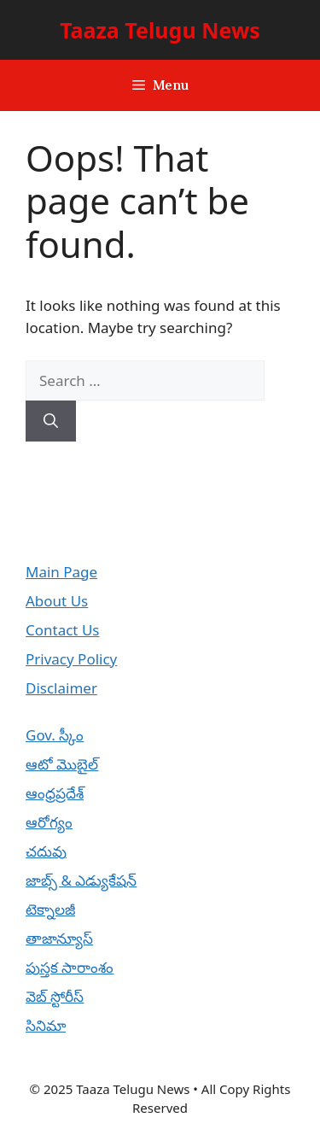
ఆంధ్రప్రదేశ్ (55, 793)
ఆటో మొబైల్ (62, 764)
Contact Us (63, 630)
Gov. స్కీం (55, 735)
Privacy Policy (71, 659)
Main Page (61, 572)
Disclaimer (61, 688)
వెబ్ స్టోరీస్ (55, 996)
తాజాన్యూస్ (59, 938)
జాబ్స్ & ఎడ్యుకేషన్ (81, 880)
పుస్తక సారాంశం (69, 967)
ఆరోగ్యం (49, 822)
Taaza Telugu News (160, 29)
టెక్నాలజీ (50, 909)
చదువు (46, 851)
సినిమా (46, 1025)
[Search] (51, 421)
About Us (57, 601)
